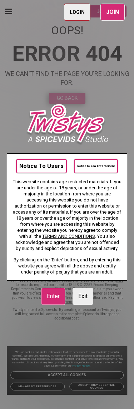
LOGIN (77, 12)
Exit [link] (83, 296)
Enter (53, 296)
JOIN (112, 12)
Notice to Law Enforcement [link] (96, 166)
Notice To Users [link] (41, 166)
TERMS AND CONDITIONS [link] (68, 236)
